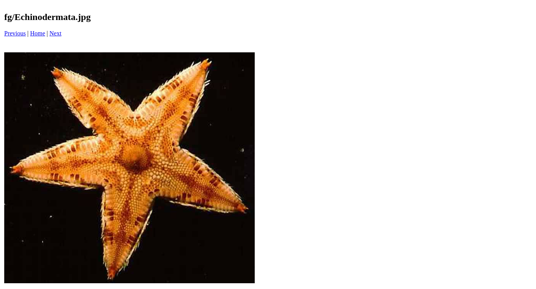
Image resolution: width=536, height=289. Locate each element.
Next (56, 33)
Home (37, 33)
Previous (15, 33)
